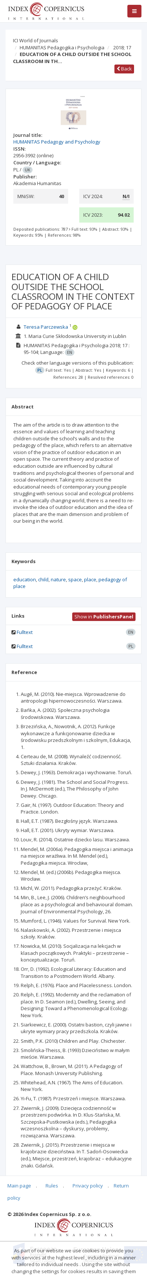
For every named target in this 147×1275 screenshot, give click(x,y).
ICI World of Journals (35, 40)
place (90, 579)
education (24, 579)
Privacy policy (88, 1185)
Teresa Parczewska (46, 326)
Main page (19, 1185)
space (75, 579)
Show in (103, 616)
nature (58, 579)
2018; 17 (122, 47)
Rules (52, 1185)
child (43, 579)
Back (124, 68)
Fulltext (25, 632)
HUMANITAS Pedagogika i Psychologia (62, 47)
